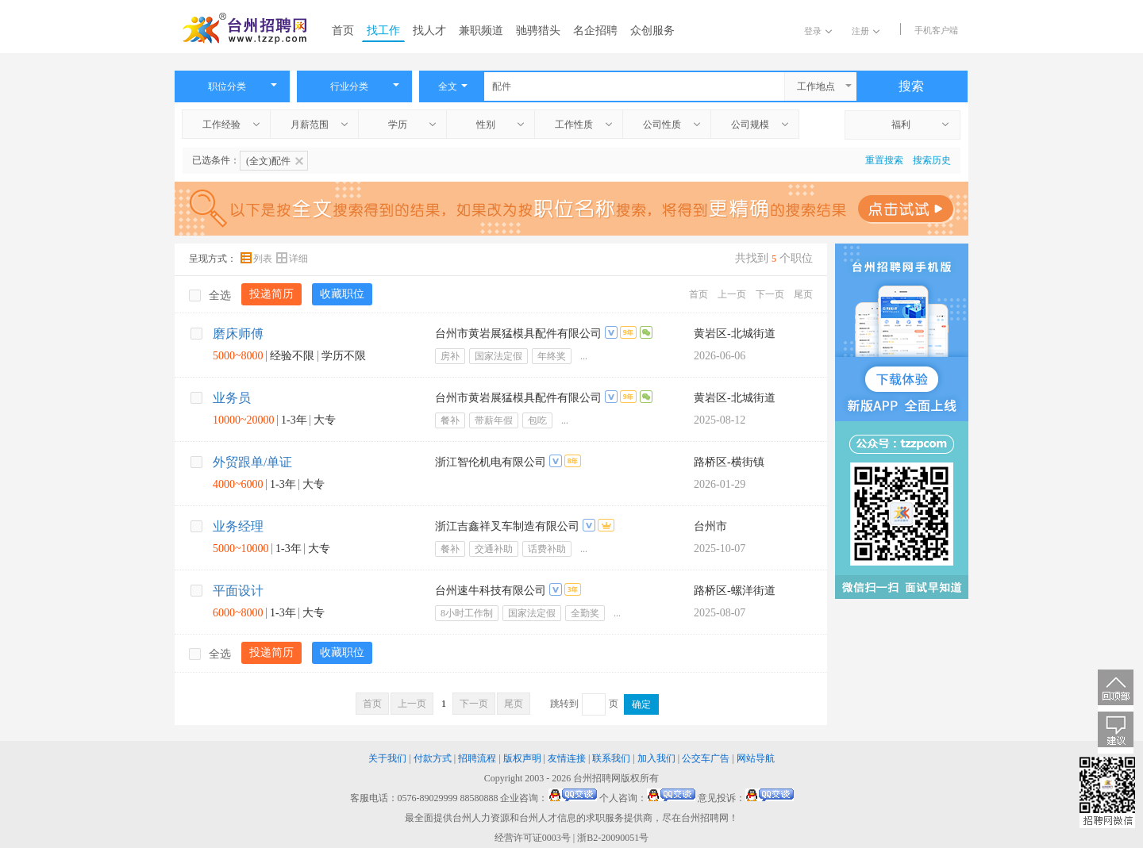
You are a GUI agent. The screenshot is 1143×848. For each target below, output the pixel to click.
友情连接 (567, 758)
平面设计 (238, 590)
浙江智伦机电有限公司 (490, 462)
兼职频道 (481, 30)
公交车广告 (705, 758)
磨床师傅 (238, 333)
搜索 (911, 86)
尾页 (803, 294)
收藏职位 (342, 294)
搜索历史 (932, 160)
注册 (865, 31)
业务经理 (238, 526)
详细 (292, 258)
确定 (641, 704)
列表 (258, 258)
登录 (818, 31)
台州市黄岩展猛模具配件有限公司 (518, 334)
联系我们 (611, 758)
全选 (210, 295)
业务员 (232, 398)
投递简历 (271, 294)
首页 (343, 30)
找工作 (383, 30)
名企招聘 (595, 30)
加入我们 (656, 758)
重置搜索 (884, 160)
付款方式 (433, 758)
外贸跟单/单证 (252, 462)
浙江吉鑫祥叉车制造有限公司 (507, 526)
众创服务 (652, 30)
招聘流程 (477, 758)
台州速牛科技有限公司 (490, 591)
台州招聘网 (597, 778)
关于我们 (387, 758)
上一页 (732, 294)
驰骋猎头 (538, 30)
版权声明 (522, 758)
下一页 (770, 294)
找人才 (429, 30)
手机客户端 (936, 30)
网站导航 (756, 758)
